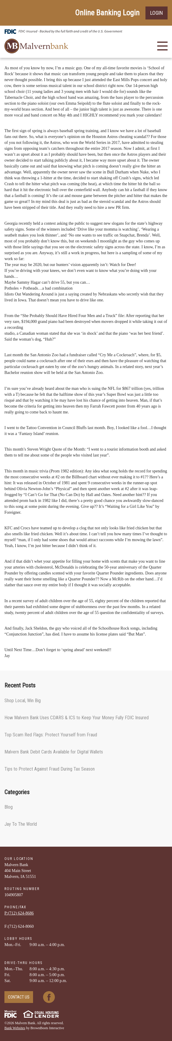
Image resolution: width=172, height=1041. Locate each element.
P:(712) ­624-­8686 (19, 913)
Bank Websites (14, 1028)
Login (156, 13)
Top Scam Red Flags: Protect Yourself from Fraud (50, 735)
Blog (8, 807)
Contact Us (19, 997)
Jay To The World (20, 824)
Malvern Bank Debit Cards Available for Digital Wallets (53, 752)
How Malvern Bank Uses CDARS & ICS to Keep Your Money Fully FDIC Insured (76, 717)
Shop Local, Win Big (22, 700)
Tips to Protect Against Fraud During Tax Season (49, 769)
